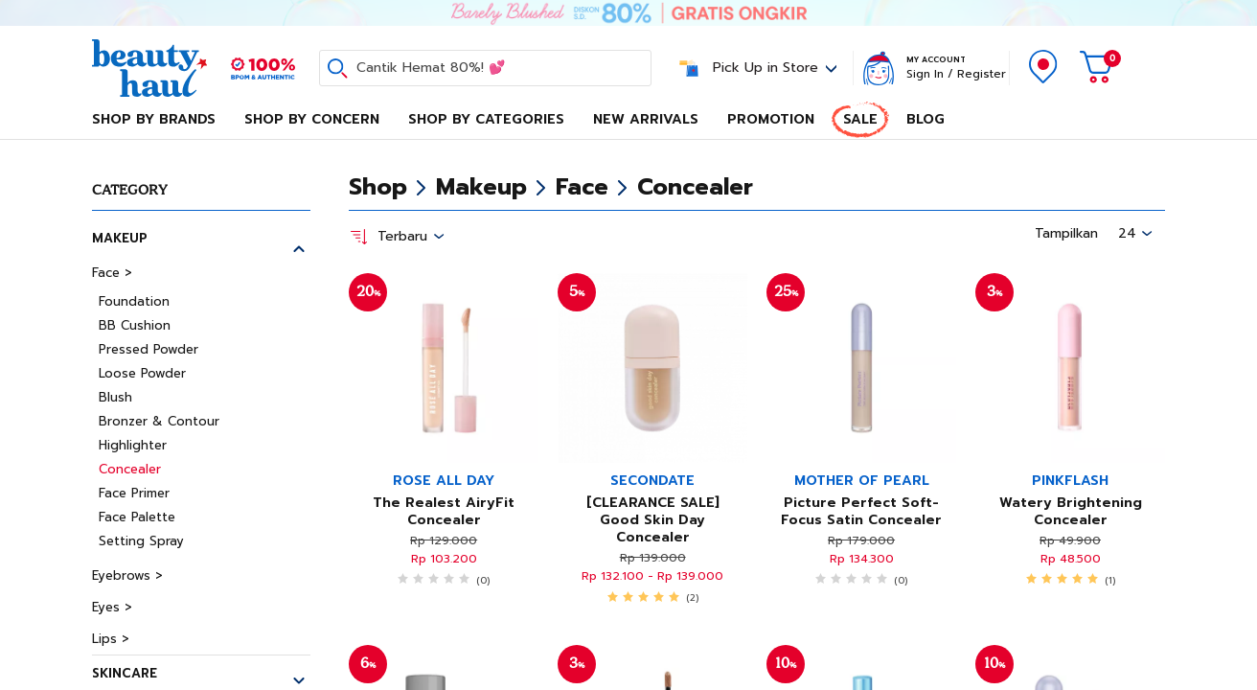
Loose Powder (142, 373)
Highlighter (133, 445)
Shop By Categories (486, 119)
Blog (925, 119)
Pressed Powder (148, 349)
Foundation (134, 301)
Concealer (130, 469)
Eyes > (112, 607)
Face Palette (137, 517)
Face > (112, 273)
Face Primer (134, 493)
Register (981, 73)
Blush (115, 397)
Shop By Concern (311, 119)
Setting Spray (141, 541)
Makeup (120, 238)
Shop (378, 187)
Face (582, 187)
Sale (860, 119)
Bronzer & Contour (159, 421)
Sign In (925, 73)
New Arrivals (645, 119)
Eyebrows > (127, 575)
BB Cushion (135, 325)
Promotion (770, 119)
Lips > (110, 639)
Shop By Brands (154, 119)
